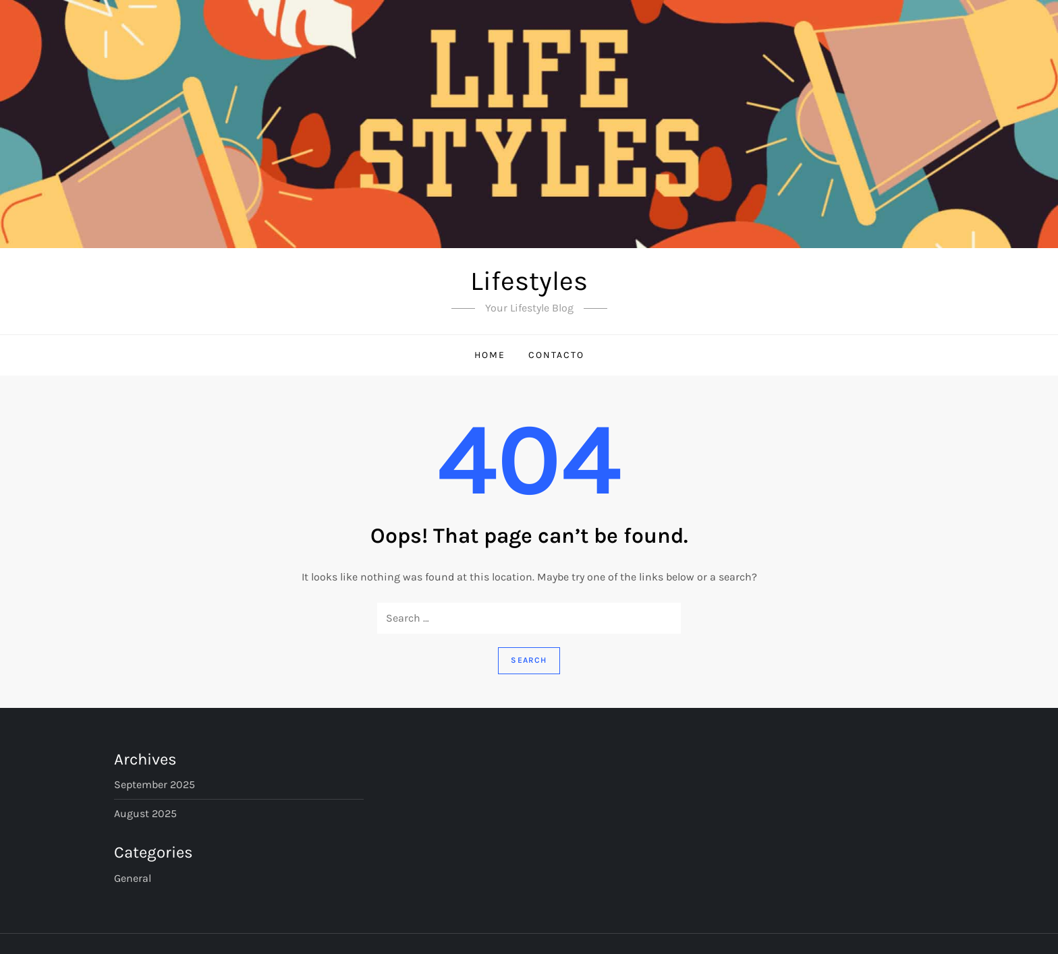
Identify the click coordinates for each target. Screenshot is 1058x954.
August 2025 (145, 813)
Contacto (556, 355)
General (132, 878)
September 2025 (154, 784)
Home (489, 355)
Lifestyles (529, 281)
